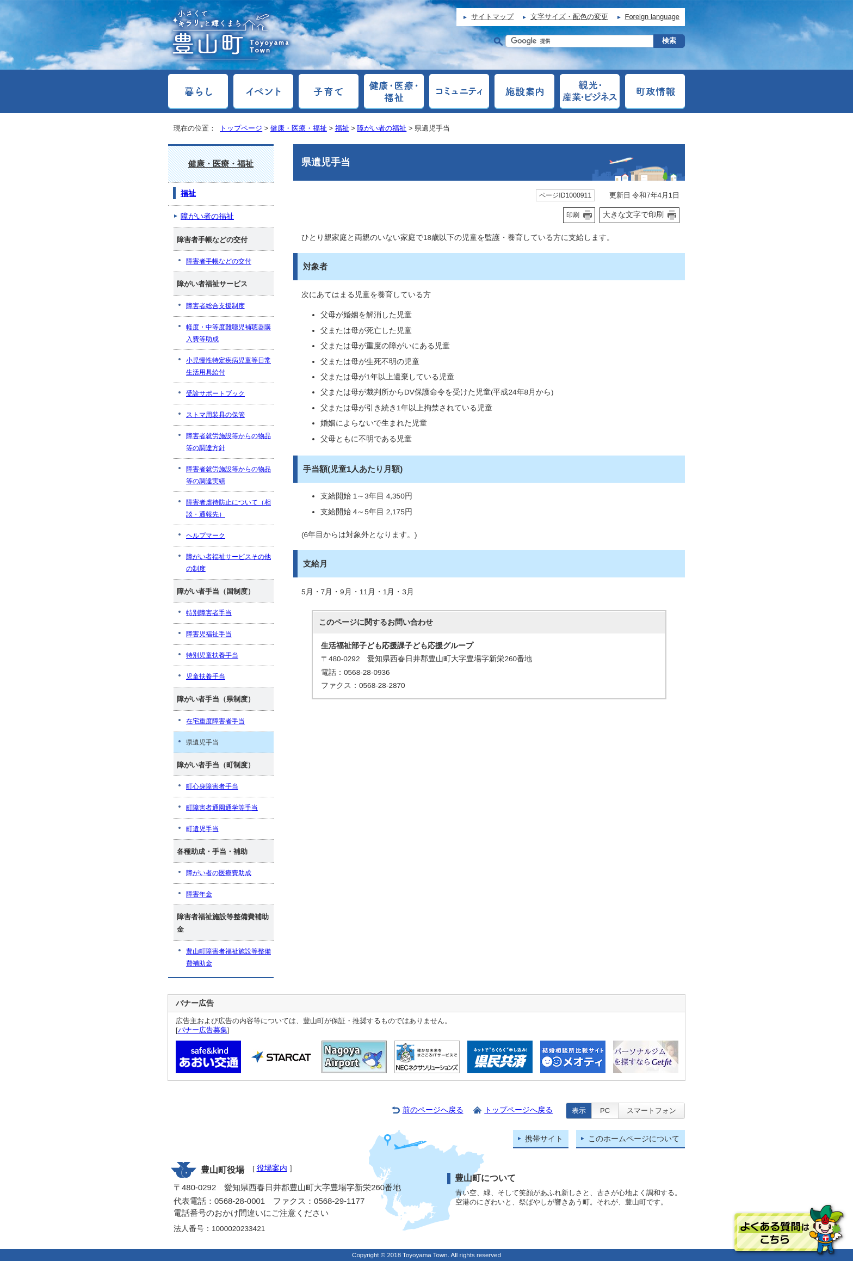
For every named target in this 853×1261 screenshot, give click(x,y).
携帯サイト (544, 1139)
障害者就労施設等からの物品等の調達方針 (228, 442)
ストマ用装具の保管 (215, 415)
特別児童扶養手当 (212, 655)
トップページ (241, 128)
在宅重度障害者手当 (215, 721)
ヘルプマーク (205, 535)
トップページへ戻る (518, 1110)
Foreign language (652, 17)
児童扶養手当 (205, 676)
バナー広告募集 (202, 1030)
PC (605, 1110)
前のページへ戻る (433, 1110)
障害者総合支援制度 (215, 306)
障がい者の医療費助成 (218, 873)
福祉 (342, 128)
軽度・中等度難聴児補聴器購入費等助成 (228, 333)
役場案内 (272, 1168)
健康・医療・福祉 (298, 128)
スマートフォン (651, 1110)
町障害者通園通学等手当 (222, 807)
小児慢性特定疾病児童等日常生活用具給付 (228, 366)
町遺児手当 (202, 829)
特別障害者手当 (209, 613)
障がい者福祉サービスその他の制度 (228, 563)
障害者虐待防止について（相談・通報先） (228, 508)
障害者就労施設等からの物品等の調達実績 (228, 475)
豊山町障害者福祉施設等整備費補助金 (228, 957)
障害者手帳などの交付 (218, 261)
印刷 (572, 215)
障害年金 (199, 894)
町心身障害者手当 (212, 786)
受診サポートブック (215, 393)
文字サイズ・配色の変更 (569, 17)
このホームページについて (633, 1139)
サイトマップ (492, 17)
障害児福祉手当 (209, 634)
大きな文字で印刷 (633, 214)
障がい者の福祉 (381, 128)
